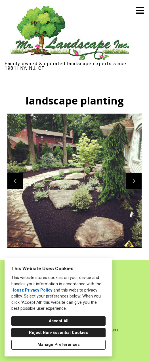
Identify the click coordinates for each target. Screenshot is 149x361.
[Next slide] (134, 181)
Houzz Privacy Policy (31, 290)
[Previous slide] (15, 181)
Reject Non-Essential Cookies (58, 332)
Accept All (58, 321)
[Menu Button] (140, 10)
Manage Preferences (58, 344)
